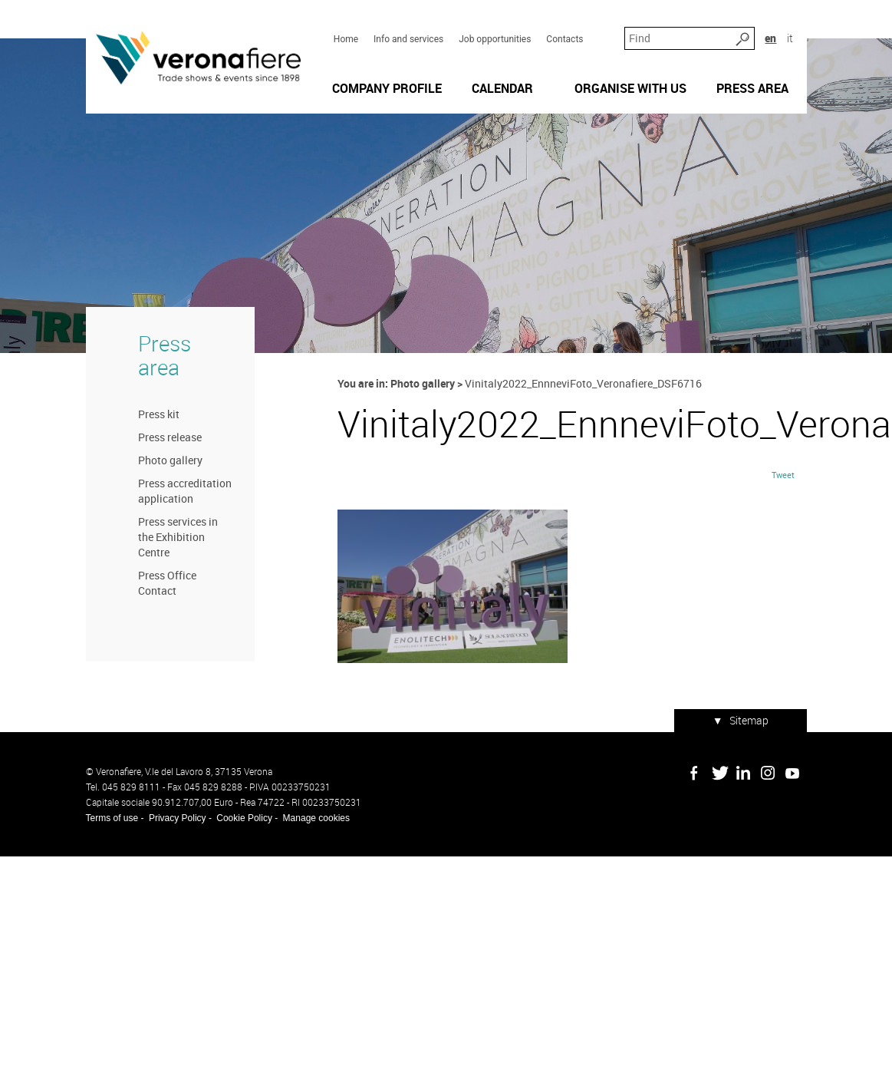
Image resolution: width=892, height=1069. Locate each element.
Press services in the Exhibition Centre (178, 536)
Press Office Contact (167, 583)
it (790, 38)
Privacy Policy (177, 818)
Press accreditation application (185, 491)
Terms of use (112, 818)
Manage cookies (316, 818)
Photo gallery (170, 460)
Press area (164, 355)
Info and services (408, 39)
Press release (170, 437)
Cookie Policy (244, 818)
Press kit (158, 414)
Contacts (564, 39)
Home (346, 39)
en (770, 38)
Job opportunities (495, 39)
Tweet (783, 474)
